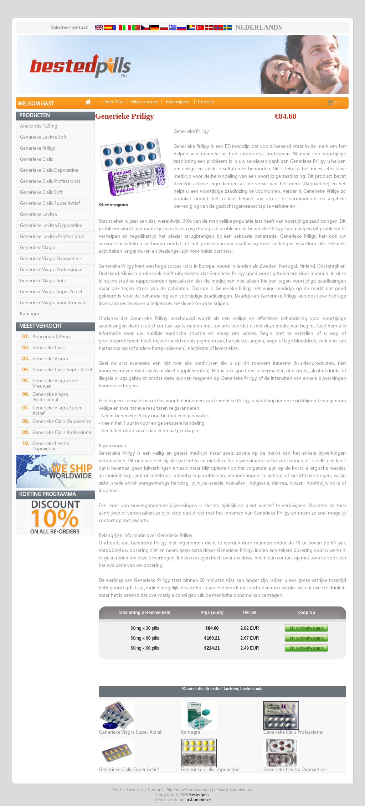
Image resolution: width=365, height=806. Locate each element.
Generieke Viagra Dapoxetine (50, 259)
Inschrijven (177, 102)
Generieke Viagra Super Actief (51, 292)
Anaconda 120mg (38, 126)
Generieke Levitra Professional (52, 236)
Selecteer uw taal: (69, 28)
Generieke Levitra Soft (43, 137)
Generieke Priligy (37, 148)
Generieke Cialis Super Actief (50, 203)
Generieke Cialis (36, 159)
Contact (155, 790)
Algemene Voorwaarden (188, 790)
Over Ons (135, 790)
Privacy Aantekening (234, 790)
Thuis (118, 790)
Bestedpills (199, 795)
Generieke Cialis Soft (41, 192)
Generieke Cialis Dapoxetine (49, 170)
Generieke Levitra (38, 214)
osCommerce (199, 800)
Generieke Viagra (38, 247)
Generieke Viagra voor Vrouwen (53, 303)
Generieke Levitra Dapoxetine (51, 225)
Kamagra (29, 314)
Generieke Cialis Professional (50, 181)
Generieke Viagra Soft (42, 281)
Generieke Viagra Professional (51, 270)
